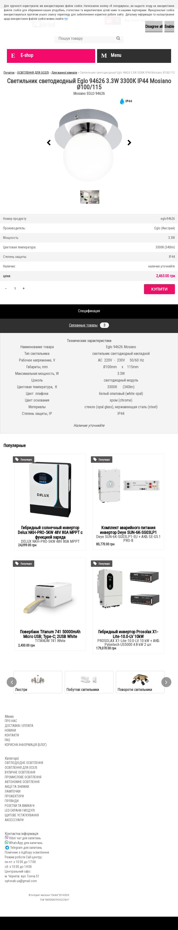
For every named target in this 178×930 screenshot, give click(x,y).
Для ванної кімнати (64, 72)
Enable (169, 26)
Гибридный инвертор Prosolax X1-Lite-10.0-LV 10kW (128, 634)
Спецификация (89, 311)
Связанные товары (89, 325)
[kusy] (15, 288)
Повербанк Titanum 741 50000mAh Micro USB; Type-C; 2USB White (50, 634)
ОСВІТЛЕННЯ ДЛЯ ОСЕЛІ (33, 72)
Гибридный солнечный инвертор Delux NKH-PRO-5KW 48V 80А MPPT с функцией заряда (50, 532)
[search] (118, 38)
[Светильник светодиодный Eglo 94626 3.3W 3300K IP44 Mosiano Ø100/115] (89, 143)
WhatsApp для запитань (26, 843)
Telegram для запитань (26, 848)
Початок (9, 72)
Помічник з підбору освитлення (27, 852)
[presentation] (49, 143)
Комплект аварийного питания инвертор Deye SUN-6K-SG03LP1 (128, 530)
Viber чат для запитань (25, 838)
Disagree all (154, 26)
